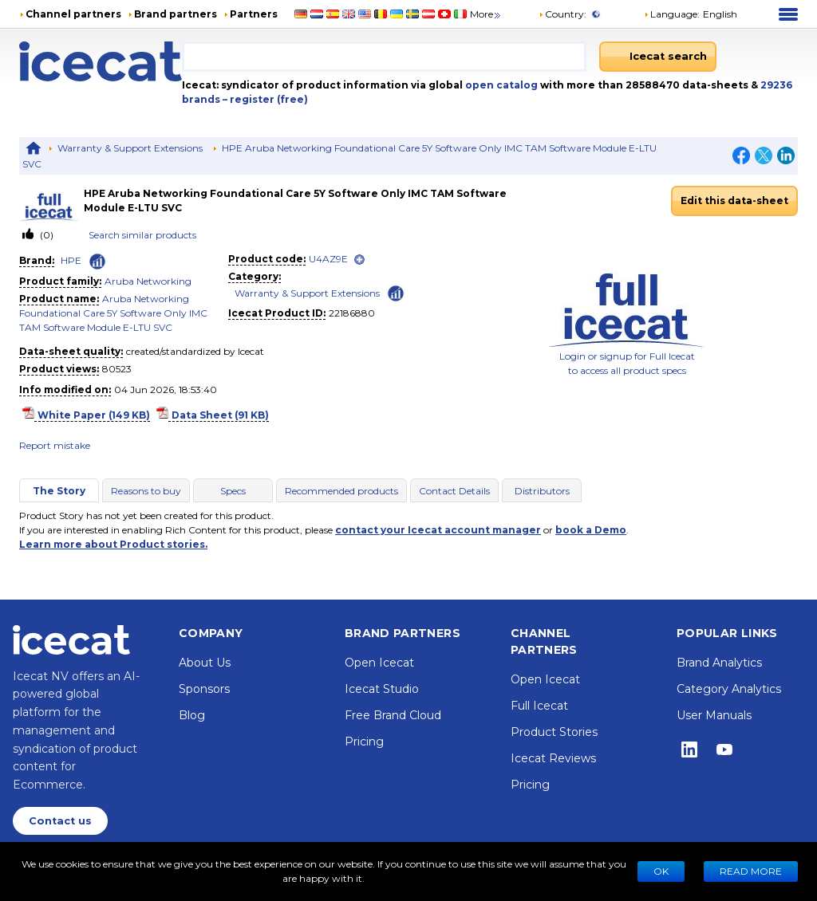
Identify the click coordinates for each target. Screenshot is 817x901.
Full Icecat (539, 705)
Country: (562, 14)
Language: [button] (672, 14)
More (486, 14)
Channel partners (73, 14)
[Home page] (100, 61)
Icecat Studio (382, 689)
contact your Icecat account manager (438, 530)
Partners (254, 14)
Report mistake (54, 445)
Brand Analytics (719, 662)
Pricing (364, 741)
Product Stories (554, 732)
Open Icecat (379, 662)
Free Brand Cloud (393, 715)
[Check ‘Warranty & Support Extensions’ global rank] (395, 292)
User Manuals (714, 715)
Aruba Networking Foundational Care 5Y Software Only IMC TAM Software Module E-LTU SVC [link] (113, 313)
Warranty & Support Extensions (130, 148)
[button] (690, 14)
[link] (51, 201)
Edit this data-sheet (734, 201)
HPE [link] (71, 260)
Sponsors (204, 689)
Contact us (60, 821)
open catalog (500, 85)
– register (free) (265, 99)
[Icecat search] (657, 56)
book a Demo (590, 530)
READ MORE (751, 871)
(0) (45, 235)
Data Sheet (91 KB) (220, 415)
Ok (661, 871)
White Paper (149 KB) (93, 415)
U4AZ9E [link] (328, 259)
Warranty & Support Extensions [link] (307, 293)
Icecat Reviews (553, 758)
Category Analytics (729, 689)
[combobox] (384, 56)
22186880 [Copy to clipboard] (352, 313)
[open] (359, 259)
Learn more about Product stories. (113, 544)
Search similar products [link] (142, 235)
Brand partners (175, 14)
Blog (192, 715)
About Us (205, 662)
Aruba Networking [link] (148, 281)
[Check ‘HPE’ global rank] (97, 261)
